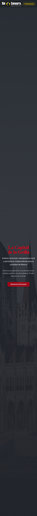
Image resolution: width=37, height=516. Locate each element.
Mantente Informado (18, 284)
